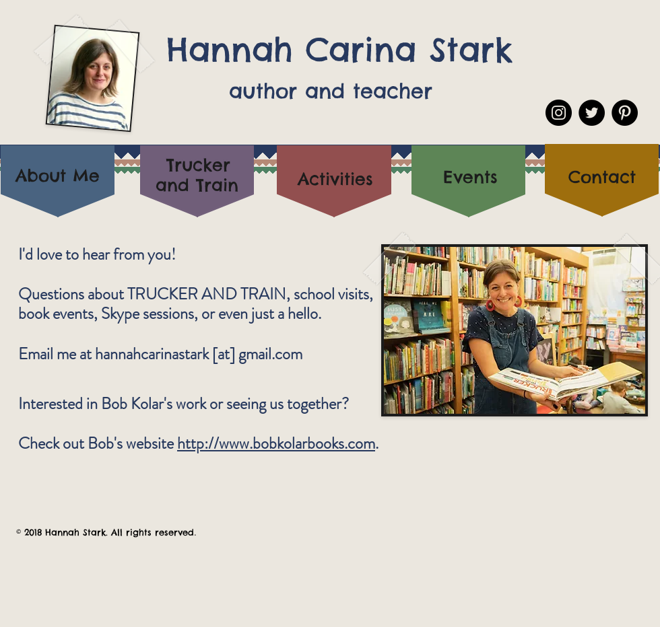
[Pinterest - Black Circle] (625, 113)
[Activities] (335, 178)
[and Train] (197, 185)
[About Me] (57, 175)
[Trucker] (198, 164)
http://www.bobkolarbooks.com (276, 443)
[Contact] (602, 177)
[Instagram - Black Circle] (559, 113)
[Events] (470, 176)
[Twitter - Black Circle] (592, 113)
